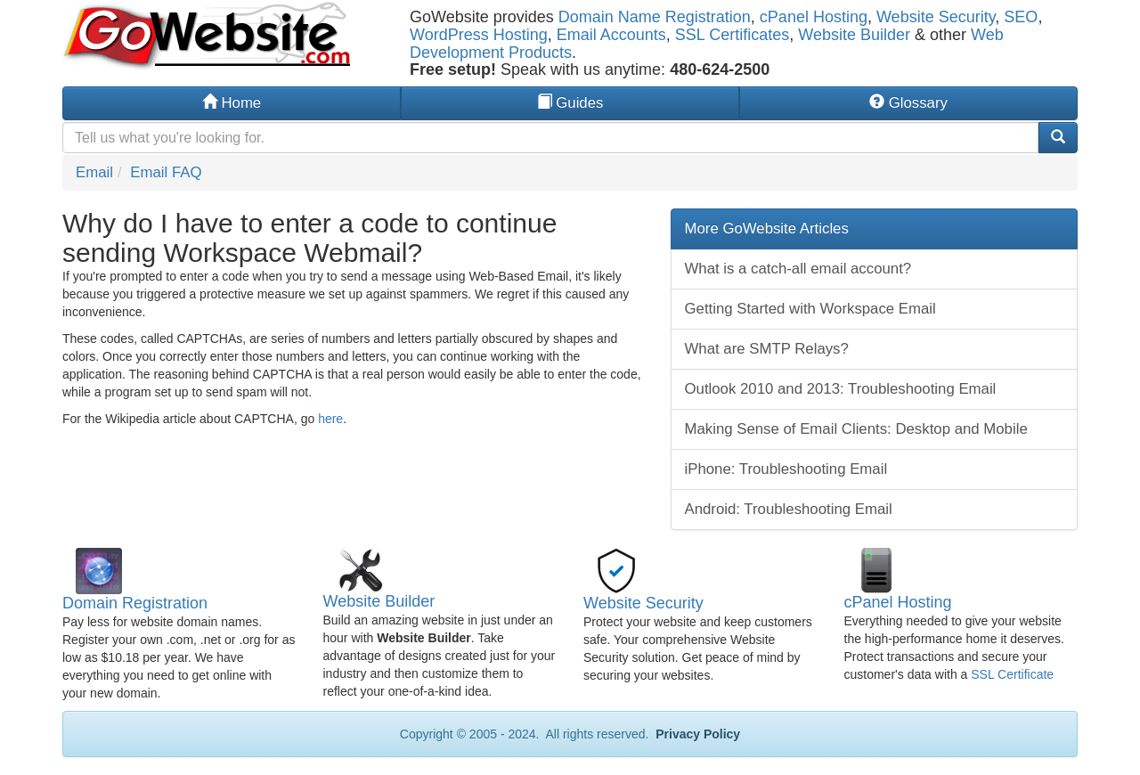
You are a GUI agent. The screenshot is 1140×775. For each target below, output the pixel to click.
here (330, 419)
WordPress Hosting (479, 35)
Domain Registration (135, 603)
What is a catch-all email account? (798, 268)
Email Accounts (611, 35)
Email (94, 172)
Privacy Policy (696, 734)
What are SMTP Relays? (767, 348)
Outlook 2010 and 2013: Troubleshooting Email (841, 388)
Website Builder (854, 35)
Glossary (908, 102)
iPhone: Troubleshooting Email (786, 469)
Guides (570, 102)
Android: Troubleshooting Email (788, 509)
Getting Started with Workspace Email (810, 308)
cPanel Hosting (813, 17)
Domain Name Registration (654, 17)
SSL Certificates (732, 35)
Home (231, 102)
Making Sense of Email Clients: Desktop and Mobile (856, 428)
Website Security (935, 17)
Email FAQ (165, 172)
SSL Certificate (1012, 674)
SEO (1021, 17)
